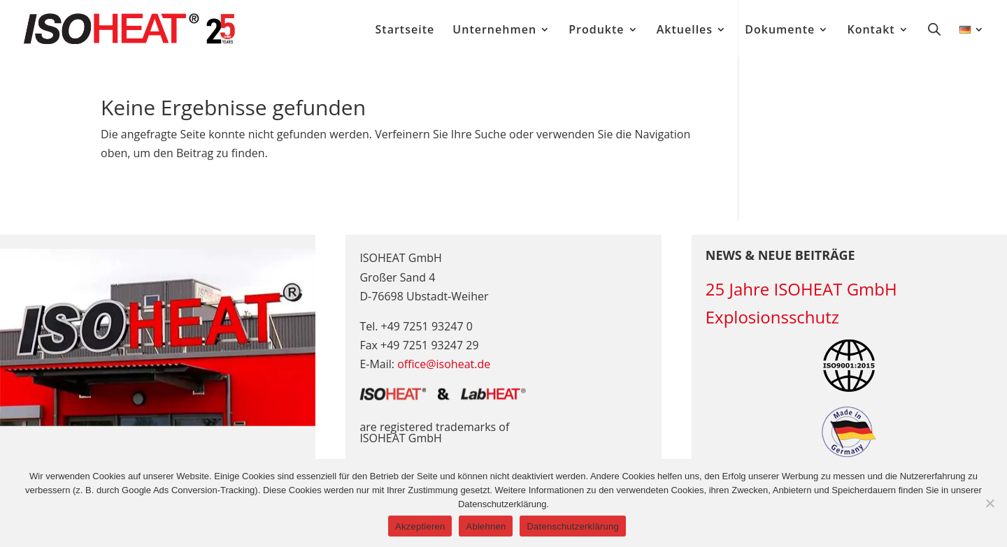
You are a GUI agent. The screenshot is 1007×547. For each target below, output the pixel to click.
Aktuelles (685, 30)
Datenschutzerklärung (572, 526)
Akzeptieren (420, 526)
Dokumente (780, 30)
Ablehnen (486, 526)
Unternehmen (494, 30)
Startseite (405, 30)
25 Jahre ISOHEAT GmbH (801, 288)
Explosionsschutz (772, 316)
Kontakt (870, 30)
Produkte (596, 30)
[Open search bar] (934, 28)
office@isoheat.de (443, 364)
